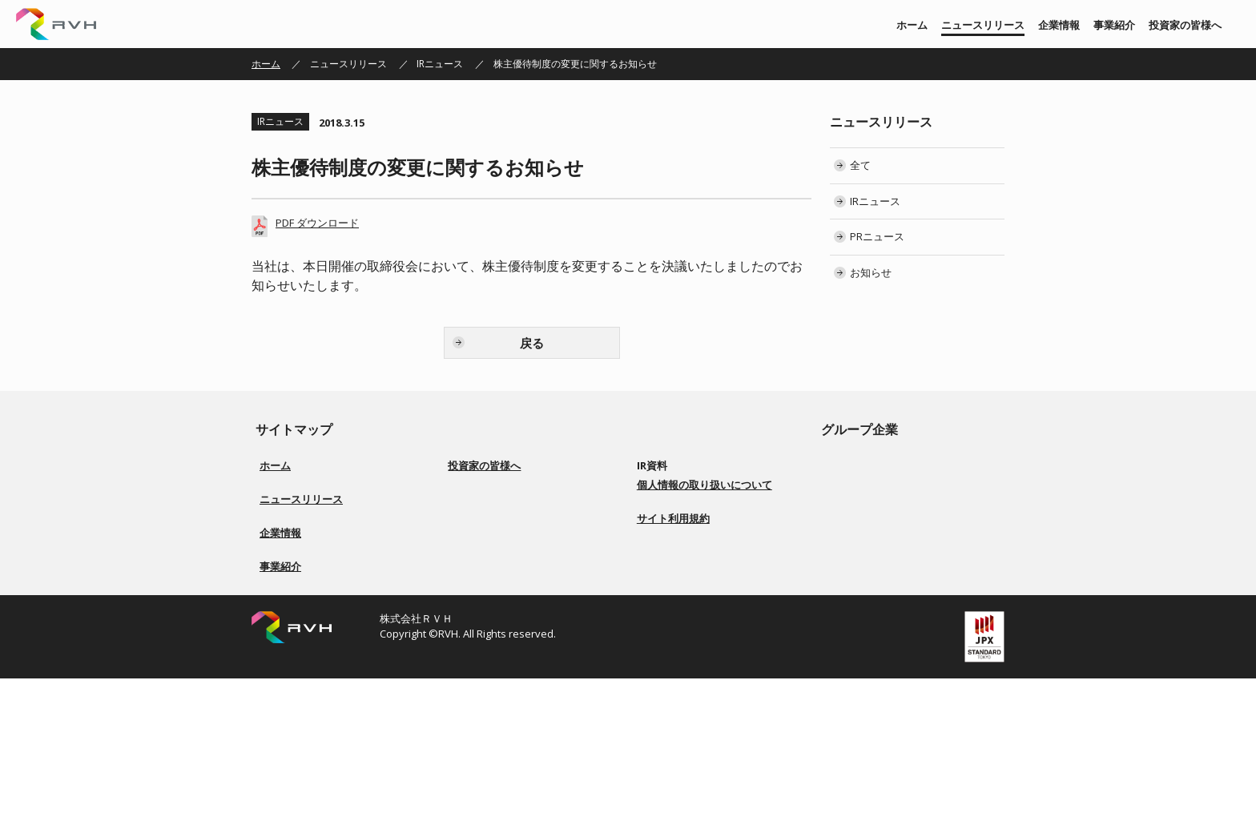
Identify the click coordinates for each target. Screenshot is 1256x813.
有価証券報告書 (680, 504)
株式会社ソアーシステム (894, 504)
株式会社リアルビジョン (894, 466)
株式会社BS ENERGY (884, 523)
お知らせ (871, 272)
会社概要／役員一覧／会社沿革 (327, 629)
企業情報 (1059, 25)
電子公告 (665, 581)
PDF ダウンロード (317, 222)
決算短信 (665, 485)
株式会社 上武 (871, 485)
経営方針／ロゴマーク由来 (317, 610)
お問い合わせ (675, 619)
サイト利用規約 (673, 686)
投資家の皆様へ (1185, 25)
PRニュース (877, 236)
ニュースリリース (983, 25)
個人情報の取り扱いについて (704, 653)
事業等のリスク (491, 581)
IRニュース (440, 63)
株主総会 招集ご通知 (690, 523)
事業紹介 (1114, 25)
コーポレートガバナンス (510, 542)
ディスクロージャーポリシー (519, 600)
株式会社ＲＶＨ (56, 24)
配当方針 (476, 562)
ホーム (912, 25)
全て (860, 165)
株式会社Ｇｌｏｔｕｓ (889, 542)
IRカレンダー (674, 542)
